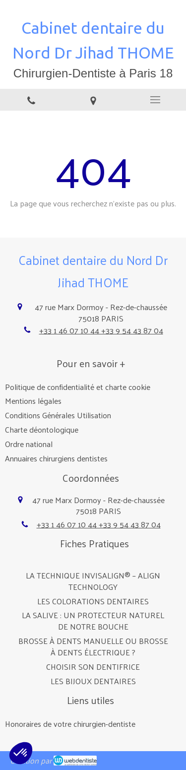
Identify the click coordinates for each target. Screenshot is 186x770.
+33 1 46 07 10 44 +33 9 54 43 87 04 (101, 330)
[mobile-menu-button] (155, 100)
